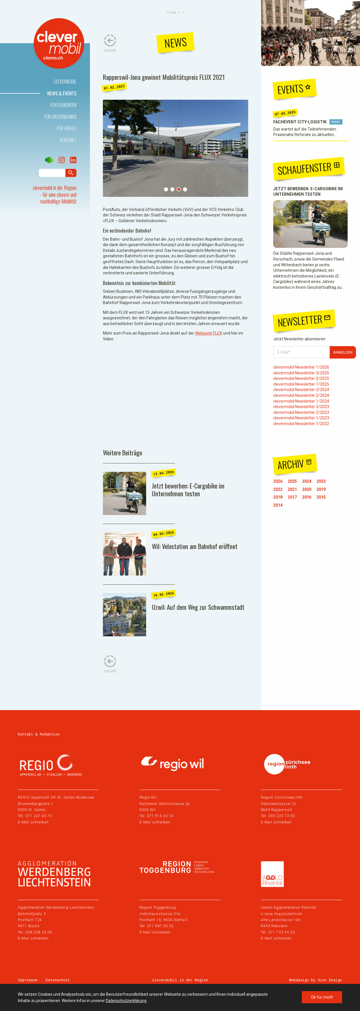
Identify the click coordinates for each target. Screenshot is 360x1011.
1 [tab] (166, 189)
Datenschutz (58, 980)
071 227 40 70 (38, 816)
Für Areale (66, 128)
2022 (277, 489)
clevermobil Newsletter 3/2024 (301, 389)
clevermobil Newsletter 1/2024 (301, 401)
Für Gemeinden (63, 104)
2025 (292, 481)
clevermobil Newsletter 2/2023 (301, 412)
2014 (277, 505)
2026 (277, 481)
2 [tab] (172, 189)
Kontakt (68, 140)
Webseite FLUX (208, 333)
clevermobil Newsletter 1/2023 (301, 418)
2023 (321, 481)
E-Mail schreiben (33, 822)
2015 (321, 497)
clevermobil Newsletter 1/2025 (301, 384)
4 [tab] (185, 189)
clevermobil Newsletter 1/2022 (301, 423)
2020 (306, 489)
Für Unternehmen (60, 116)
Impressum (27, 980)
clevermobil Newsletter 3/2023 (301, 406)
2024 (306, 481)
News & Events (61, 93)
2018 (277, 497)
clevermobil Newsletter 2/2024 (301, 395)
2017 (292, 497)
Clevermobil (65, 81)
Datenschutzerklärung (126, 1000)
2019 (321, 489)
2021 (292, 489)
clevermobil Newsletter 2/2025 (301, 378)
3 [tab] (179, 189)
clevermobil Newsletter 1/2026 (301, 367)
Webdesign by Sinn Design (315, 980)
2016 (306, 497)
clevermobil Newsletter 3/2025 (301, 373)
